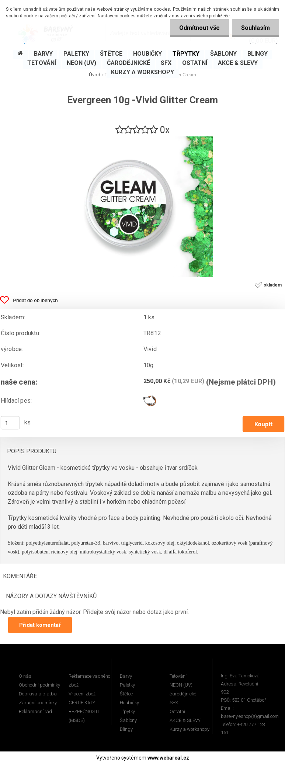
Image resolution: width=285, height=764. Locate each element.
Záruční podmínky (38, 702)
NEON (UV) (181, 685)
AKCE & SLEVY (185, 720)
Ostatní (177, 711)
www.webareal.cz (168, 758)
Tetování (178, 676)
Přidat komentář (40, 625)
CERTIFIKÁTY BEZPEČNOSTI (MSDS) (84, 711)
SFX (174, 702)
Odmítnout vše (199, 27)
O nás (25, 676)
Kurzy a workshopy (189, 729)
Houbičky (129, 702)
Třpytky (127, 711)
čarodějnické (183, 694)
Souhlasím (255, 27)
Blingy (126, 729)
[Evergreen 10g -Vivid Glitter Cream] (142, 139)
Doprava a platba (38, 694)
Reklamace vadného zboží (89, 680)
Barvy (126, 676)
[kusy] (10, 422)
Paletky (127, 685)
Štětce (126, 694)
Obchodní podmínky (39, 685)
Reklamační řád (35, 711)
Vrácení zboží (83, 694)
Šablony (128, 720)
